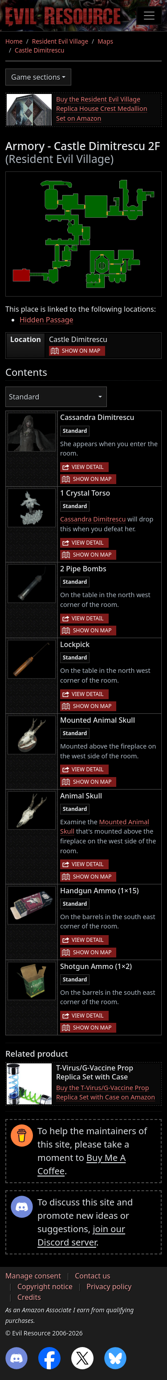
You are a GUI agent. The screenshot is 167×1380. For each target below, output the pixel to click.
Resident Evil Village (60, 41)
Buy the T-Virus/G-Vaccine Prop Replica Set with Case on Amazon (105, 1092)
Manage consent (33, 1276)
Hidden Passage (46, 320)
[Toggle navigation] (149, 15)
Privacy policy (108, 1286)
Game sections (35, 77)
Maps (105, 41)
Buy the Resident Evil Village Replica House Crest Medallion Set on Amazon (101, 108)
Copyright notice (45, 1286)
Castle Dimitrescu (39, 50)
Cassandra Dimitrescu (93, 519)
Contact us (92, 1276)
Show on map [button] (81, 350)
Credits (29, 1297)
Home (14, 41)
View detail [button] (88, 467)
